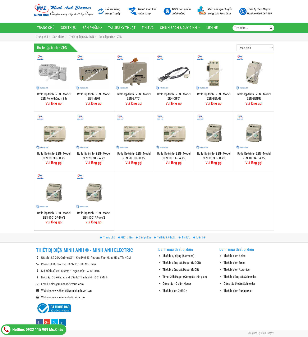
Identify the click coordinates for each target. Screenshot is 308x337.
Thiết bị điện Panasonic (238, 291)
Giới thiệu (68, 28)
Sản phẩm (91, 28)
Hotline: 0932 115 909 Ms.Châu (32, 329)
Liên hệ (212, 28)
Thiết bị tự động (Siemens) (178, 256)
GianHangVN (267, 332)
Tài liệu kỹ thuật (121, 28)
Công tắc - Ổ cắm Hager (176, 284)
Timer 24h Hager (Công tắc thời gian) (184, 277)
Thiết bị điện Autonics (237, 270)
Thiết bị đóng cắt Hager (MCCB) (181, 263)
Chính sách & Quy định (178, 28)
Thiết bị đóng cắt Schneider (240, 277)
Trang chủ (46, 28)
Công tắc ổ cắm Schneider (239, 284)
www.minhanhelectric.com (68, 297)
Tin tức (148, 28)
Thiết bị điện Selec (234, 256)
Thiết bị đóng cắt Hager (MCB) (180, 270)
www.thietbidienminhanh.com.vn (72, 290)
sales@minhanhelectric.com (66, 284)
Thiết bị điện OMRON (174, 291)
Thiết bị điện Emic (234, 263)
